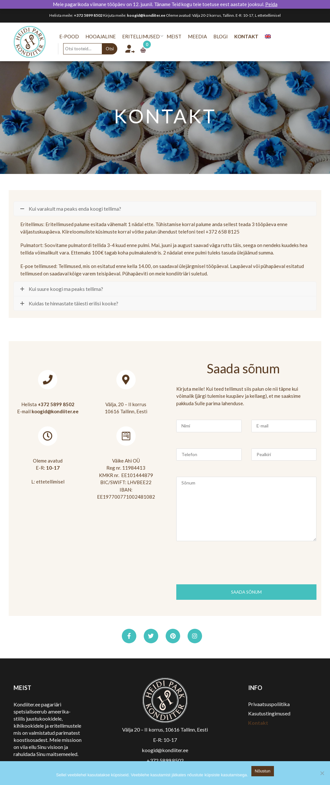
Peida (271, 4)
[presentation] (225, 565)
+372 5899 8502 (88, 15)
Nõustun (262, 771)
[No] (322, 773)
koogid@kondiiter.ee (146, 15)
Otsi (114, 48)
